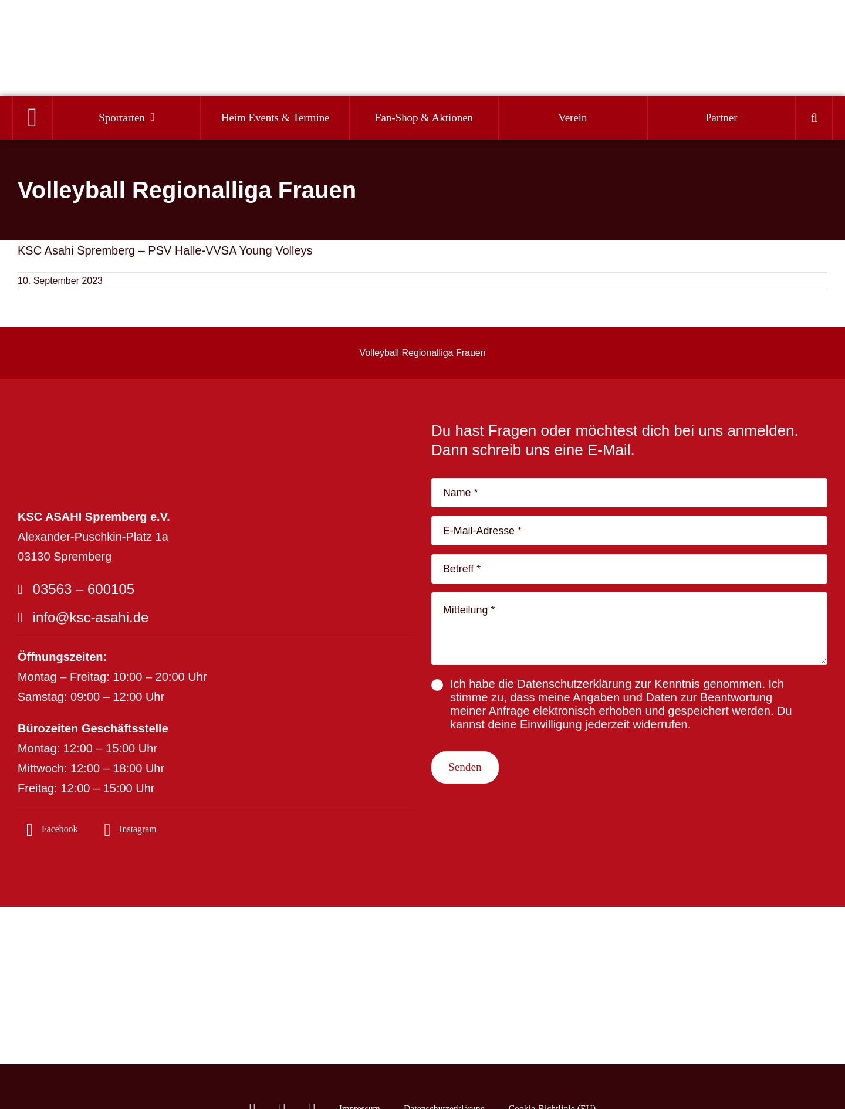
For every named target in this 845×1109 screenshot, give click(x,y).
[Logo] (77, 35)
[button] (814, 118)
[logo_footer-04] (100, 426)
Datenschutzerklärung (575, 690)
